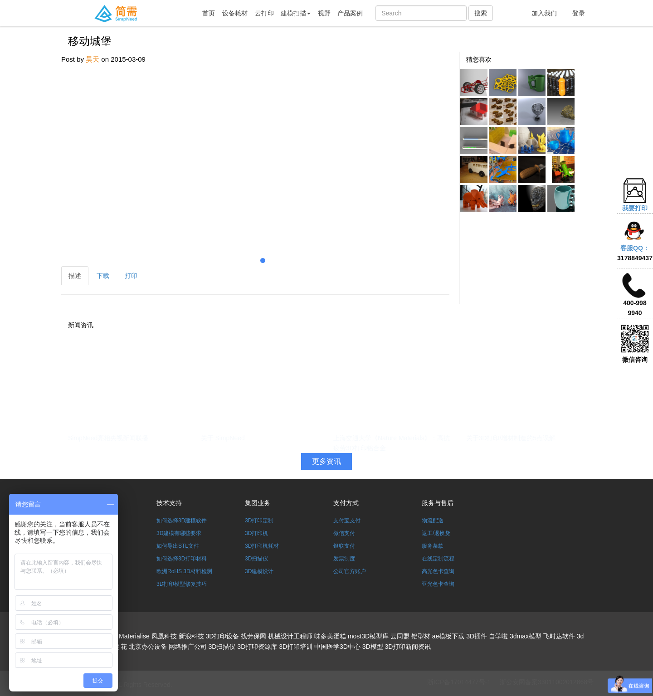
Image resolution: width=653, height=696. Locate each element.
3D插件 (476, 636)
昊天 (92, 59)
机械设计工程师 (290, 636)
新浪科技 (191, 636)
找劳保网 (253, 636)
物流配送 (432, 520)
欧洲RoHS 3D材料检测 (184, 571)
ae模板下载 (448, 636)
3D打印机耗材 (262, 546)
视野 (324, 13)
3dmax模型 (525, 636)
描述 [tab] (74, 275)
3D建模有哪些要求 (178, 533)
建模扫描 (296, 13)
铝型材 (420, 636)
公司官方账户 (349, 571)
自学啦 (498, 636)
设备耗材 (235, 13)
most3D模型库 (368, 636)
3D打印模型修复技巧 (181, 584)
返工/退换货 (436, 533)
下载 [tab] (103, 275)
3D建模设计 (259, 571)
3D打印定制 (259, 520)
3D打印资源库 (257, 646)
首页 (208, 13)
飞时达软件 (559, 636)
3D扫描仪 (256, 558)
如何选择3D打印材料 (181, 558)
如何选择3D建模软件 (181, 520)
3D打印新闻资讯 (408, 646)
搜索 (480, 13)
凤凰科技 (164, 636)
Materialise (134, 636)
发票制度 (344, 558)
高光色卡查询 (438, 571)
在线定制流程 (438, 558)
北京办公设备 (148, 646)
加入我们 (544, 13)
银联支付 (344, 546)
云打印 (264, 13)
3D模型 (372, 646)
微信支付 (344, 533)
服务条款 (432, 546)
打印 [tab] (131, 275)
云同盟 (399, 636)
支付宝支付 (347, 520)
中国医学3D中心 (337, 646)
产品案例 (350, 13)
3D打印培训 (295, 646)
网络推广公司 (188, 646)
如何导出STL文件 (177, 546)
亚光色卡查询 (438, 584)
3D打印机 (256, 533)
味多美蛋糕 (330, 636)
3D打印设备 (222, 636)
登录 (578, 13)
